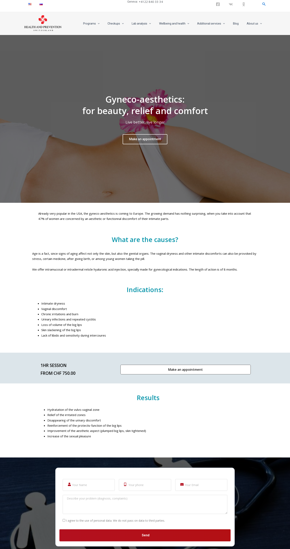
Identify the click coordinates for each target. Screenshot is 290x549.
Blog (239, 23)
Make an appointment (145, 206)
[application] (113, 24)
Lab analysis (152, 24)
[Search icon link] (264, 4)
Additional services (217, 24)
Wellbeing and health (183, 24)
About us (255, 24)
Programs (107, 24)
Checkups (129, 24)
